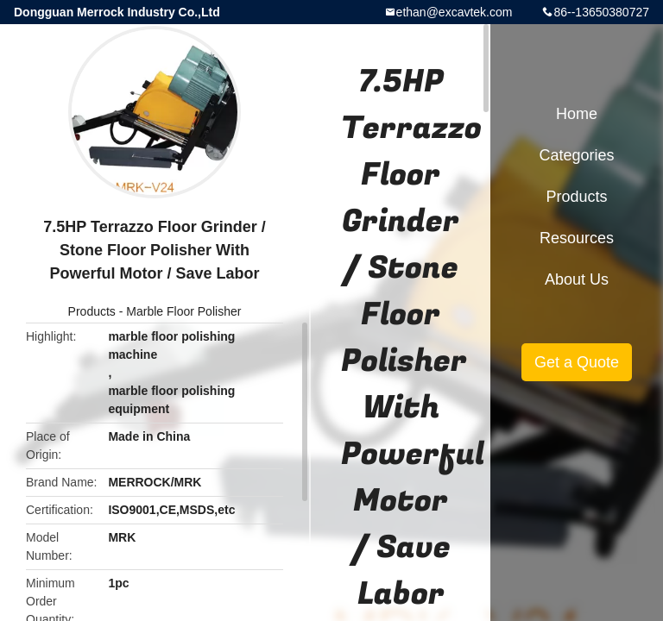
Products (92, 311)
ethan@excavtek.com (454, 12)
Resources (577, 238)
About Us (577, 279)
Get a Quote (576, 362)
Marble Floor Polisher (183, 311)
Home (576, 113)
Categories (576, 155)
